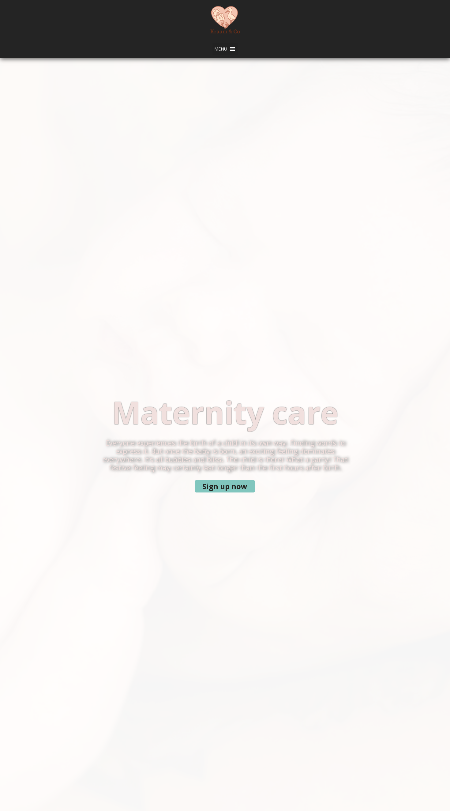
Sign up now (224, 486)
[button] (220, 49)
